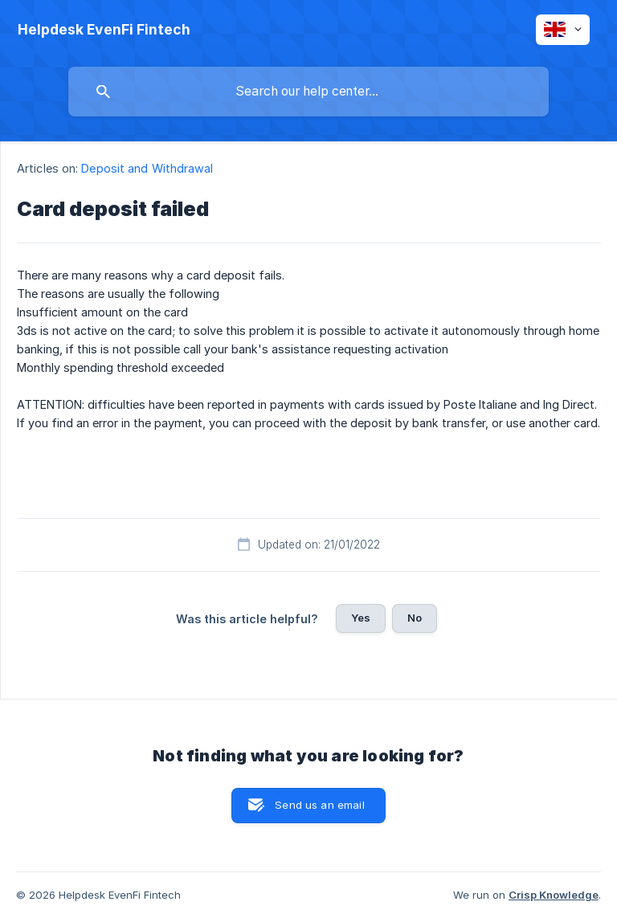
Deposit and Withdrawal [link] (147, 168)
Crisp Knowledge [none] (554, 894)
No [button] (414, 617)
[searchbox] (308, 91)
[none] (104, 29)
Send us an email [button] (319, 804)
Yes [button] (360, 617)
